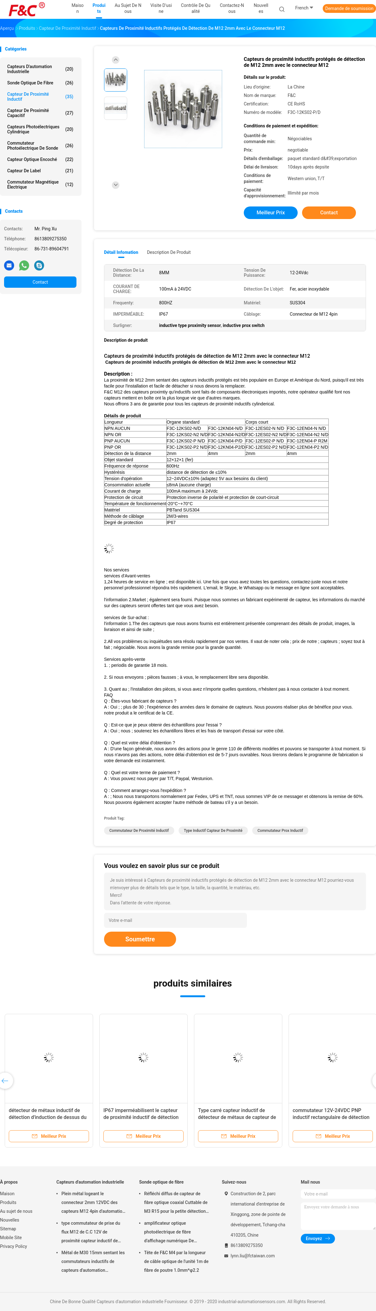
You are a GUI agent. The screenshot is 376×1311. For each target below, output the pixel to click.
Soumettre (140, 939)
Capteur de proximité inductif (40, 97)
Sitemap (8, 1228)
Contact (40, 282)
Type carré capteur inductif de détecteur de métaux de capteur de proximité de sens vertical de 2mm (237, 1117)
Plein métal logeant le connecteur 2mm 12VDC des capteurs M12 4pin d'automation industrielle (93, 1203)
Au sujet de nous (16, 1211)
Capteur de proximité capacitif (40, 113)
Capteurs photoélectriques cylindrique (40, 129)
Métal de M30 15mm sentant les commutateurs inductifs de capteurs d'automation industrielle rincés (93, 1262)
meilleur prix (271, 213)
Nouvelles (9, 1220)
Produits (8, 1202)
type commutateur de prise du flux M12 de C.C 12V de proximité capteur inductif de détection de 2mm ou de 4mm (90, 1233)
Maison (7, 1193)
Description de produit (169, 252)
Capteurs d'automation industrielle (40, 69)
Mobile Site (11, 1237)
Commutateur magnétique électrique (40, 184)
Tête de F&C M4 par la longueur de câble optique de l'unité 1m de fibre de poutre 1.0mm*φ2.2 (176, 1261)
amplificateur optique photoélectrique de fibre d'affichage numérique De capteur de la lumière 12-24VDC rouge (175, 1233)
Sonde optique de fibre (40, 83)
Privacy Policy (13, 1246)
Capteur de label (40, 171)
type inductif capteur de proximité (213, 830)
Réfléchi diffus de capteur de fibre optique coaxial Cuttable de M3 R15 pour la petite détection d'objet (175, 1203)
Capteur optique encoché (40, 159)
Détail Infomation (121, 252)
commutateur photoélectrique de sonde (40, 146)
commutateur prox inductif (280, 830)
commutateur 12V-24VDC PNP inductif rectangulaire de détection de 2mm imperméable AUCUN (331, 1117)
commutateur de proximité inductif (139, 830)
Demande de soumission (349, 8)
